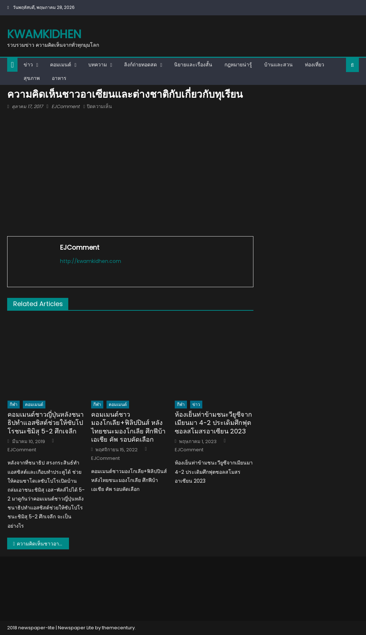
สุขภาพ (32, 78)
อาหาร (59, 78)
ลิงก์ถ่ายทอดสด (140, 64)
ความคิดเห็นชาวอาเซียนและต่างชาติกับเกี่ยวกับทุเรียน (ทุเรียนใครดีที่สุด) (43, 543)
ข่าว (28, 64)
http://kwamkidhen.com (90, 261)
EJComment (65, 106)
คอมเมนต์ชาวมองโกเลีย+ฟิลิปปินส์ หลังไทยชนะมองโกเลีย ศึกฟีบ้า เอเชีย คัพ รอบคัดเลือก (128, 427)
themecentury (118, 627)
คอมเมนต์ (60, 64)
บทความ (97, 64)
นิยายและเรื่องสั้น (193, 64)
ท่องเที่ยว (314, 64)
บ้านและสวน (278, 64)
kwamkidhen (44, 34)
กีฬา (14, 404)
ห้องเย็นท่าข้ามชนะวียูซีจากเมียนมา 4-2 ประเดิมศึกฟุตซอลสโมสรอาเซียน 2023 (213, 422)
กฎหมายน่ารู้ (238, 64)
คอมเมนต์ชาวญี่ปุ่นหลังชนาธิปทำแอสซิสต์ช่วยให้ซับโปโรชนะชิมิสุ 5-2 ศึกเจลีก (46, 422)
